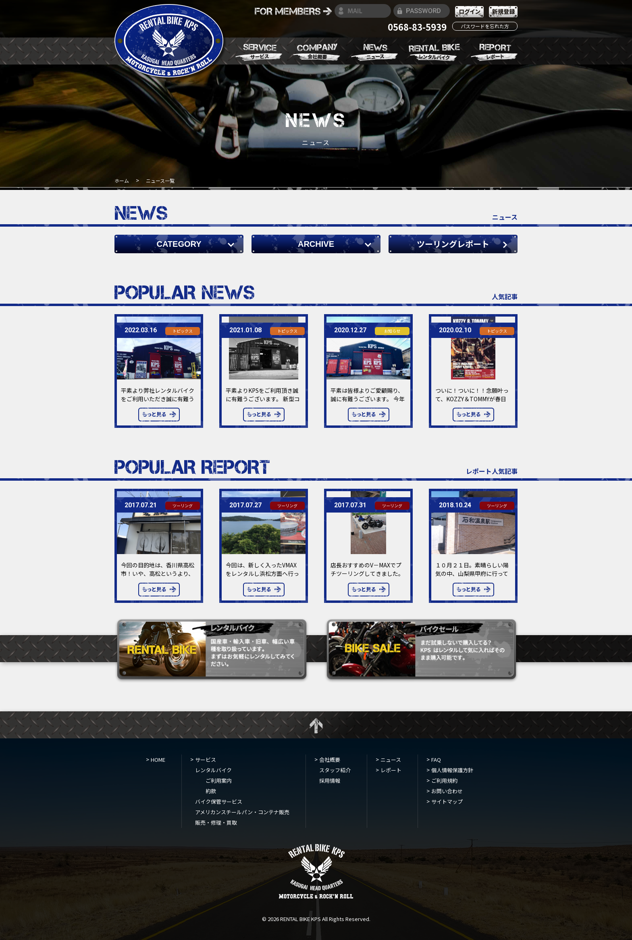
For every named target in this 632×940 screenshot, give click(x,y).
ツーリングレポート (453, 244)
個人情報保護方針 (452, 770)
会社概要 (329, 759)
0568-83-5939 (417, 26)
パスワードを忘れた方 (485, 26)
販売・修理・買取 (216, 822)
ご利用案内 (219, 780)
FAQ (436, 759)
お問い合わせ (447, 791)
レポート (390, 770)
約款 (211, 791)
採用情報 (329, 780)
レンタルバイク (213, 770)
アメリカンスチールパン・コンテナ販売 (242, 812)
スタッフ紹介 (335, 770)
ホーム (122, 180)
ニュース (390, 759)
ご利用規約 (444, 780)
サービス (205, 759)
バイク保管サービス (218, 801)
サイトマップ (447, 801)
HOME (158, 759)
